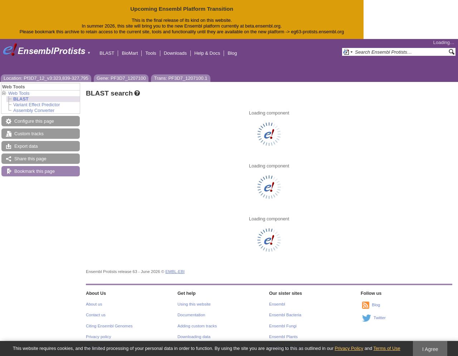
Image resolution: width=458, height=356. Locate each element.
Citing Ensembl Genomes (109, 326)
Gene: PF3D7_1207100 (121, 78)
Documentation (191, 315)
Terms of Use (386, 348)
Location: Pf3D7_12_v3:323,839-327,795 (46, 78)
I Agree (430, 349)
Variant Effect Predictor (36, 104)
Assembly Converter (33, 110)
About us (94, 304)
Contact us (96, 315)
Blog (232, 53)
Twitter (380, 318)
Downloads (175, 53)
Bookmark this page (34, 171)
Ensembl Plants (283, 337)
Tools (150, 53)
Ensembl (277, 304)
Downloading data (193, 337)
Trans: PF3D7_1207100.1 (180, 78)
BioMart (130, 53)
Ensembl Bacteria (285, 315)
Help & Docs (207, 53)
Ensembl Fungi (283, 326)
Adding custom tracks (197, 326)
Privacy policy (98, 337)
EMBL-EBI (175, 271)
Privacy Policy (349, 348)
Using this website (194, 304)
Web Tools (18, 93)
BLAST (106, 53)
